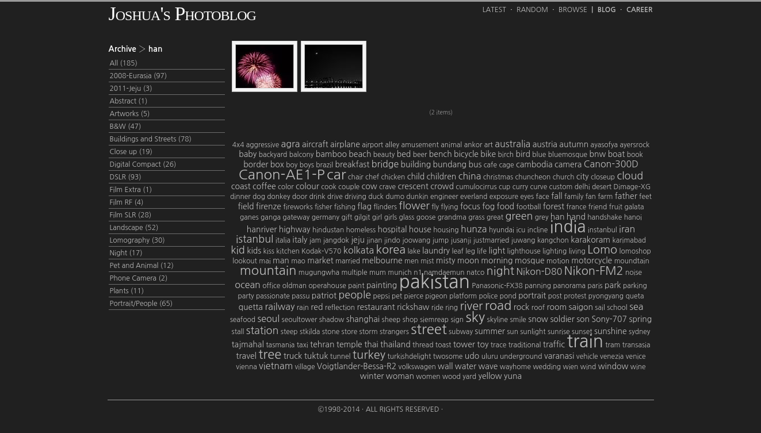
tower (464, 344)
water (465, 366)
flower (414, 206)
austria (545, 144)
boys (307, 165)
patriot (324, 296)
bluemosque (567, 154)
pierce (413, 296)
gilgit (362, 217)
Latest (494, 9)
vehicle (587, 356)
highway (295, 229)
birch (506, 154)
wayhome (515, 366)
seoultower (300, 319)
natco (475, 272)
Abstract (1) (129, 101)
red (317, 307)
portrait (532, 296)
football (528, 207)
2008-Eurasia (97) (138, 75)
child (416, 177)
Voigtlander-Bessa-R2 (356, 366)
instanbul (602, 230)
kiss (268, 251)
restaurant (376, 307)
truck (293, 356)
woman (400, 376)
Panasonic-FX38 (497, 285)
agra (290, 143)
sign (457, 319)
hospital (392, 229)
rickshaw (413, 307)
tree (269, 354)
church (564, 177)
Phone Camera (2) (139, 278)
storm (369, 331)
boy (291, 165)
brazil (324, 165)
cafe (490, 165)
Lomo (602, 249)
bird (523, 154)
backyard (273, 154)
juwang (523, 240)
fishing (344, 207)
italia (283, 240)
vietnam (276, 365)
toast (443, 345)
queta (635, 296)
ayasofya (604, 144)
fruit (615, 207)
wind (588, 366)
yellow (490, 376)
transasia (636, 345)
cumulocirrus (476, 186)
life (482, 251)
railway (280, 306)
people (354, 295)
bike (488, 154)
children (442, 177)
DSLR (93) (126, 177)
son (583, 319)
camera (568, 164)
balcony (301, 154)
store (350, 331)
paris (595, 285)
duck (376, 196)
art (488, 144)
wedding (547, 366)
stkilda (310, 331)
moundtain (631, 261)
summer (490, 331)
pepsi (381, 296)
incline (537, 230)
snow (538, 319)
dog (259, 196)
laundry (436, 251)
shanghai (363, 319)
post (555, 296)
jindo (392, 240)
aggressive (262, 144)
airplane (345, 144)
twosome (448, 356)
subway (461, 331)
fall (557, 196)
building (416, 164)
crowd (442, 186)
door (299, 196)
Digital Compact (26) (143, 164)
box (277, 164)
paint (356, 285)
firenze (268, 206)
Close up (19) (131, 151)
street (428, 329)
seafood (242, 319)
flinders (385, 207)
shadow (332, 319)
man (281, 260)
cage (506, 165)
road (498, 305)
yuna (513, 376)
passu (300, 296)
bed (404, 154)
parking (635, 285)
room (556, 307)
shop (410, 319)
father (626, 196)
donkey (278, 196)
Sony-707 (609, 319)
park (613, 285)
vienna (246, 366)
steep (289, 331)
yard (469, 376)
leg (470, 251)
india (568, 227)
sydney (639, 331)
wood (451, 376)
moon (468, 260)
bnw (597, 154)
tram (612, 345)
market (320, 260)
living (577, 251)
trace (499, 345)
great (495, 217)
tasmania (280, 345)
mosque (530, 260)
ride (437, 307)
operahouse (327, 285)
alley (392, 144)
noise (633, 272)
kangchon (553, 240)
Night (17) (126, 253)
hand (576, 217)
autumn (573, 144)
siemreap (434, 319)
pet (397, 296)
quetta (251, 307)
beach (360, 154)
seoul (268, 318)
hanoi (633, 217)
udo (472, 356)
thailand (395, 344)
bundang (450, 164)
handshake (604, 217)
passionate (273, 296)
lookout (244, 261)
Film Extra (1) (131, 189)
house (420, 229)
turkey (369, 355)
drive (335, 196)
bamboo (331, 154)
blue (539, 154)
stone (331, 331)
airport (372, 144)
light (496, 251)
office (271, 285)
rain (303, 307)
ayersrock (634, 144)
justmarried (491, 240)
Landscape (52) (134, 227)
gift (347, 217)
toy (482, 344)
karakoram (590, 240)
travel (246, 356)
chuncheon (532, 177)
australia (512, 143)
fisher (323, 207)
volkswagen (417, 366)
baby (248, 154)
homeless (361, 230)
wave (488, 366)
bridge (385, 163)
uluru (489, 356)
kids (254, 251)
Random (532, 9)
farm (605, 196)
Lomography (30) (137, 240)
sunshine (610, 331)
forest (553, 206)
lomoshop (635, 251)
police (488, 296)
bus (474, 164)
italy (299, 240)
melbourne (382, 260)
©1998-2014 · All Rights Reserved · (380, 409)
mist (427, 261)
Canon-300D (611, 163)
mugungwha (319, 272)
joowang (416, 240)
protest (575, 296)
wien (570, 366)
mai (264, 261)
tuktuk (316, 356)
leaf (458, 251)
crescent (413, 186)
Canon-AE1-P (282, 174)
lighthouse (524, 251)
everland (473, 196)
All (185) (123, 63)
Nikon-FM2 (594, 271)
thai (371, 344)
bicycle (466, 154)
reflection (340, 307)
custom (561, 186)
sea (636, 306)
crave (387, 186)
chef (372, 177)
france (576, 207)
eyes (527, 196)
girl (377, 217)
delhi (582, 186)
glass (407, 217)
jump (441, 240)
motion (557, 261)
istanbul (254, 239)
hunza (474, 228)
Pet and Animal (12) (142, 265)
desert (601, 186)
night (500, 271)
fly (435, 207)
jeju (358, 240)
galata (634, 207)
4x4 (238, 144)
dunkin (417, 196)
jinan (374, 240)
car (336, 174)
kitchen (287, 251)
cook (328, 186)
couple (349, 186)
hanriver (262, 229)
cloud (630, 176)
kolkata (358, 250)
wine (638, 366)
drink (317, 196)
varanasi (559, 356)
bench (440, 154)
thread (422, 345)
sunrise (559, 331)
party (246, 296)
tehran (322, 344)
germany (325, 217)
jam (315, 240)
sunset (582, 331)
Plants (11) (127, 291)
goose (425, 217)
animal (451, 144)
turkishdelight (409, 356)
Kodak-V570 (321, 251)
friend (597, 207)
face (542, 196)
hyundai (501, 230)
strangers (394, 331)
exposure (504, 196)
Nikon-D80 (539, 271)
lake (413, 251)
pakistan (434, 282)
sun (512, 331)
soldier (562, 319)
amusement (419, 144)
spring (640, 319)
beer (420, 154)
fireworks (297, 207)
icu (520, 230)
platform (463, 296)
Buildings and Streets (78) (151, 139)
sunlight (532, 331)
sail (600, 307)
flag (364, 206)
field (246, 206)
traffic (554, 344)
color (286, 186)
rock (522, 307)
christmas (498, 177)
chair (356, 177)
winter (372, 376)
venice (636, 356)
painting (381, 285)
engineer (444, 196)
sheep (391, 319)
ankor (473, 144)
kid (238, 250)
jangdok (336, 240)
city (582, 177)
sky (475, 317)
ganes (249, 217)
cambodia (534, 164)
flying (449, 207)
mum (377, 272)
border (255, 164)
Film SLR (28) (131, 215)
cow (369, 186)
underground (521, 356)
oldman (294, 285)
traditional (524, 345)
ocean (248, 284)
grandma (452, 217)
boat (616, 154)
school (617, 307)
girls (390, 217)
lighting (554, 251)
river (471, 306)
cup (504, 186)
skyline (497, 319)
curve (538, 186)
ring (451, 307)
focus (470, 206)
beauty (384, 154)
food (506, 206)
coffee (264, 186)
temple (349, 344)
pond (508, 296)
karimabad (629, 240)
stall (238, 331)
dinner (240, 196)
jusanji (461, 240)
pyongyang (606, 296)
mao (298, 261)
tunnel (340, 356)
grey (542, 217)
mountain (268, 270)
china (469, 176)
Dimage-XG (632, 186)
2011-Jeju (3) (131, 88)
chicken (393, 177)
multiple (354, 272)
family (573, 196)
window (613, 366)
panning (538, 285)
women (428, 376)
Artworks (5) (130, 113)
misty (446, 260)
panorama (569, 285)
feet (645, 196)
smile (518, 319)
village (305, 366)
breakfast (352, 164)
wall (445, 366)
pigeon (436, 296)
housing (445, 230)
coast (241, 186)
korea (391, 249)
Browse (573, 9)
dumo (394, 196)
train (585, 341)
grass (476, 217)
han (557, 217)
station (262, 330)
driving (355, 196)
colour (307, 186)
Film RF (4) (127, 202)
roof (538, 307)
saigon (581, 307)
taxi (302, 345)
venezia (612, 356)
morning (497, 260)
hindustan (328, 230)
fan (591, 196)
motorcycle (591, 260)
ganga (271, 217)
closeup (603, 177)
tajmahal (248, 344)
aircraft (315, 144)
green (519, 216)
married (347, 261)
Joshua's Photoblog (182, 13)
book (635, 154)
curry (520, 186)
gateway (295, 217)
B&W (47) (126, 126)
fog (488, 206)
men (411, 261)
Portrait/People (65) (141, 303)
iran (627, 228)
